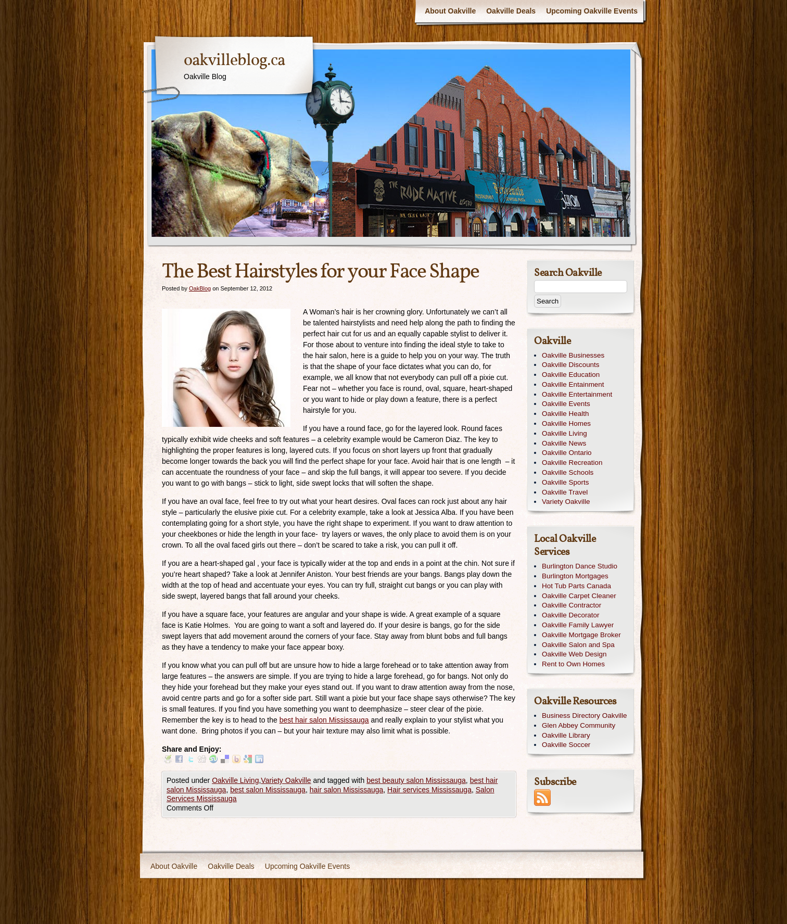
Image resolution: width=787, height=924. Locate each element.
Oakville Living (235, 780)
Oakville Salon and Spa (578, 645)
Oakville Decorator (571, 615)
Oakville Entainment (573, 384)
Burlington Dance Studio (579, 566)
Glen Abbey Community (578, 725)
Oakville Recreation (572, 462)
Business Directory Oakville (584, 715)
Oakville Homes (566, 423)
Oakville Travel (565, 492)
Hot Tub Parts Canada (576, 586)
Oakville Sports (565, 482)
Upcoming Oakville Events (592, 11)
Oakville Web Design (574, 654)
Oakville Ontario (567, 453)
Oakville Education (571, 374)
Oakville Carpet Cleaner (579, 596)
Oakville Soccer (566, 745)
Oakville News (564, 443)
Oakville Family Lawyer (578, 625)
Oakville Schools (567, 472)
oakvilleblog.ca (234, 60)
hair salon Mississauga (347, 790)
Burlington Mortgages (575, 576)
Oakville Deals (511, 11)
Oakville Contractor (571, 605)
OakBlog (200, 288)
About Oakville (450, 11)
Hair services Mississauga (429, 790)
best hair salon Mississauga (324, 720)
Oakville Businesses (573, 355)
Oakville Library (566, 735)
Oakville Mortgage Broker (581, 635)
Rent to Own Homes (573, 664)
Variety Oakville (286, 780)
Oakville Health (565, 413)
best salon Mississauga (268, 790)
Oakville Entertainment (577, 394)
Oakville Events (566, 404)
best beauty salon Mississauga (416, 780)
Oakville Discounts (571, 365)
